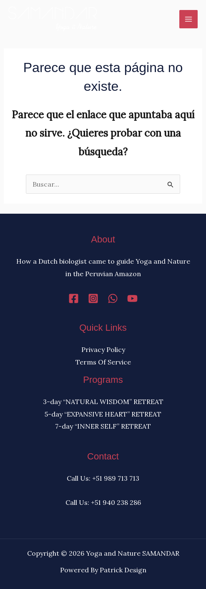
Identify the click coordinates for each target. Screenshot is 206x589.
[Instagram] (93, 298)
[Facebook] (73, 298)
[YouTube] (132, 298)
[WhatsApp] (113, 298)
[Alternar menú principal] (188, 19)
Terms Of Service (103, 362)
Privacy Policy (103, 349)
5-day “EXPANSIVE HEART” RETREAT (103, 414)
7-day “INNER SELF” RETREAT (103, 426)
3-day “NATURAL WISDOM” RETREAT (103, 401)
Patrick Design (123, 570)
